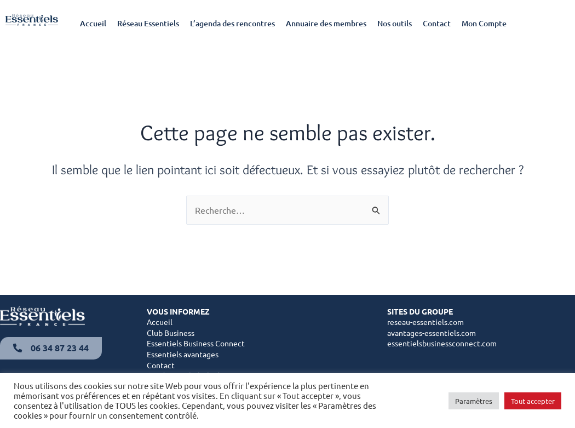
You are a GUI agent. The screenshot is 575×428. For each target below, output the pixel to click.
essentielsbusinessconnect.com (442, 343)
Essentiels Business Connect (196, 343)
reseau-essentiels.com (425, 322)
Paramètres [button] (473, 401)
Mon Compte (484, 23)
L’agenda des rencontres (232, 23)
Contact (437, 23)
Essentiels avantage (181, 354)
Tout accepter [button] (533, 401)
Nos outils (394, 23)
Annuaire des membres (326, 23)
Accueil (93, 23)
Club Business (170, 333)
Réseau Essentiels (148, 23)
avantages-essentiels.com (431, 333)
